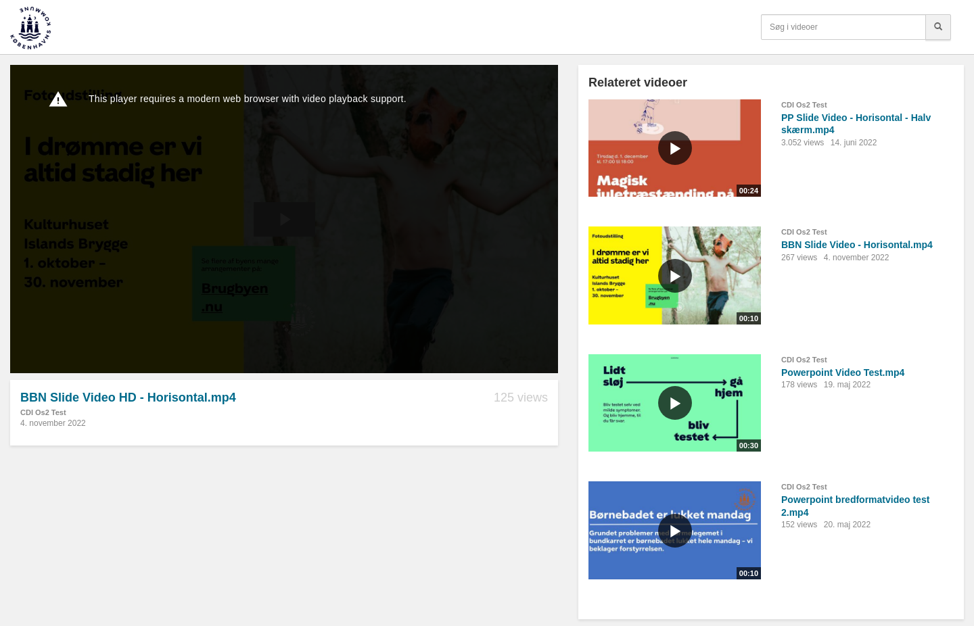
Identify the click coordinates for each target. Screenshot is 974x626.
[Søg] (938, 27)
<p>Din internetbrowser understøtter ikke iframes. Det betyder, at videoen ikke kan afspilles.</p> (284, 219)
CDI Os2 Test (43, 412)
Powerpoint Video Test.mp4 (842, 372)
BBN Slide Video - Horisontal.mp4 (857, 244)
